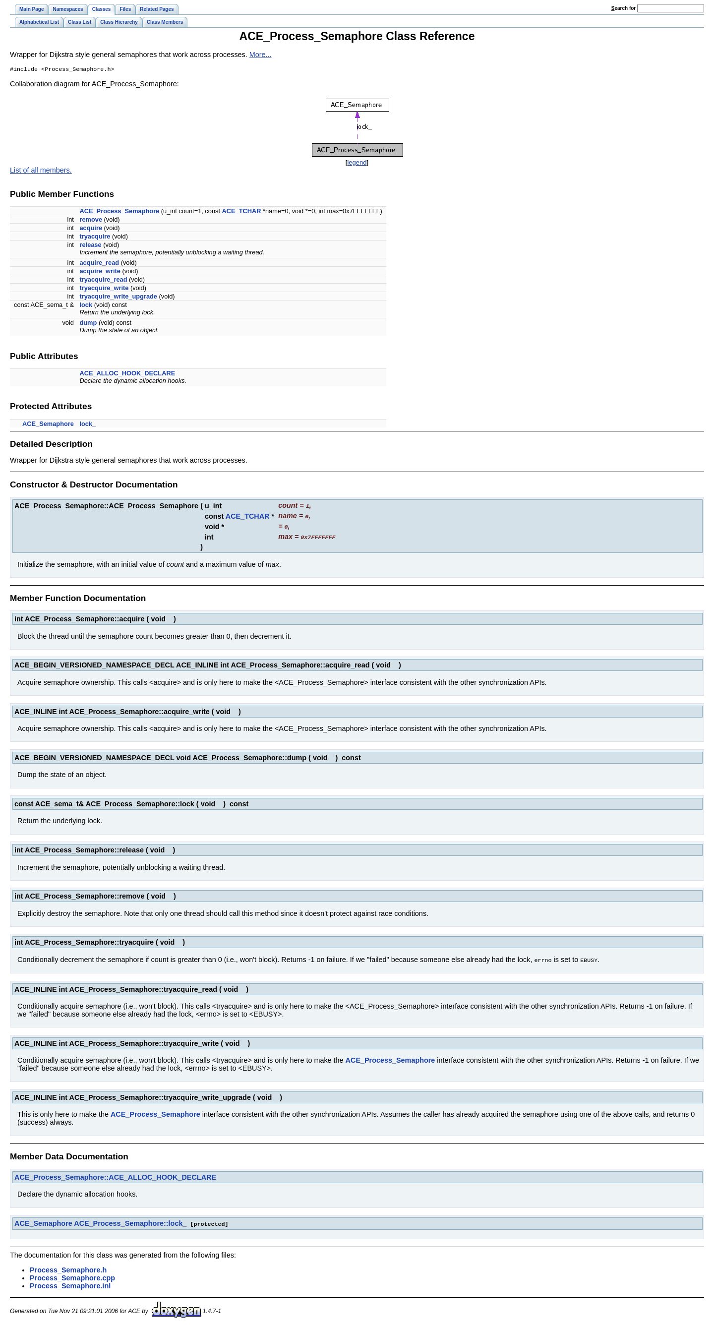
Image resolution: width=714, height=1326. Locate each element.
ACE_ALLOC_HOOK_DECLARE (127, 374)
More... (260, 55)
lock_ (87, 424)
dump (88, 323)
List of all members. (41, 171)
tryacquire (94, 237)
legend (356, 163)
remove (90, 220)
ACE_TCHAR (241, 212)
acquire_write (99, 272)
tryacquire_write (103, 289)
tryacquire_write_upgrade (118, 297)
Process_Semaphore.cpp (72, 1276)
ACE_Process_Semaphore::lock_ (130, 1222)
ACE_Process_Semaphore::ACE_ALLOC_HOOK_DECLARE (115, 1176)
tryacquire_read (103, 280)
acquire (90, 229)
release (90, 245)
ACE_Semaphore (48, 424)
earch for (623, 8)
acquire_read (99, 263)
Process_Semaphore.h (68, 1268)
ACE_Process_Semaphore (119, 212)
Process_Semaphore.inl (70, 1284)
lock (85, 305)
